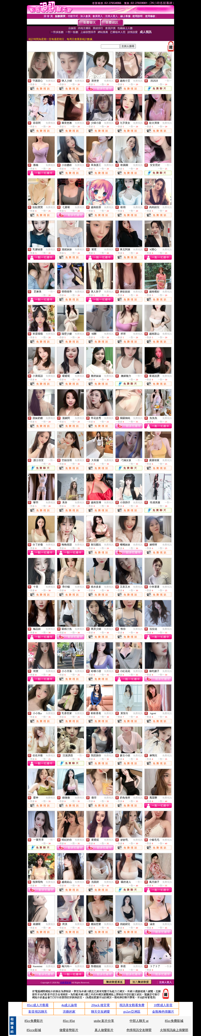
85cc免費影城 (174, 1020)
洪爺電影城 (65, 982)
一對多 (168, 966)
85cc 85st (69, 1020)
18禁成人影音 (163, 1005)
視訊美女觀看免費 (131, 1005)
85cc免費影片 (34, 1020)
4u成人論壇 (69, 1005)
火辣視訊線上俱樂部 (174, 1030)
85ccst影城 (34, 1030)
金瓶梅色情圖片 (163, 1011)
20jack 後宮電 (100, 1005)
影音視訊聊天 (37, 1011)
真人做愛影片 (104, 1030)
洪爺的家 (69, 1011)
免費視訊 (50, 80)
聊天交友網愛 (100, 1011)
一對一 (168, 80)
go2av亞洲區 (131, 1011)
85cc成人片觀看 (38, 1005)
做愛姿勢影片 (68, 1030)
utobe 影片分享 (104, 1020)
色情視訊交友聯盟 (139, 1030)
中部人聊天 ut (139, 1020)
